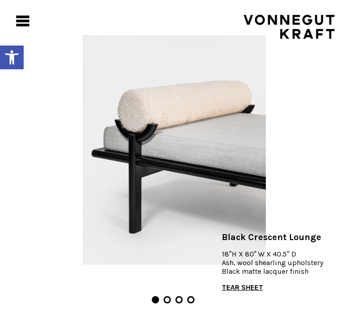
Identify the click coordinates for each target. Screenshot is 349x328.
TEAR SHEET (242, 287)
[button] (12, 57)
